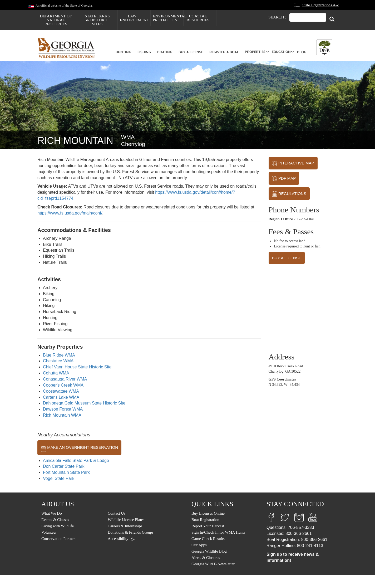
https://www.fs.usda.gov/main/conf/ (69, 213)
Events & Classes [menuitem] (55, 520)
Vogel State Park (58, 478)
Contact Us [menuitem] (116, 513)
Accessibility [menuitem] (118, 539)
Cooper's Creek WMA (63, 385)
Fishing (144, 52)
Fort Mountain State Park (66, 472)
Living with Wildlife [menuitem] (57, 526)
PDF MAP (284, 178)
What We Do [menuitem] (51, 513)
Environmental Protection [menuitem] (168, 18)
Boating (164, 52)
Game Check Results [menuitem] (208, 539)
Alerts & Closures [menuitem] (205, 557)
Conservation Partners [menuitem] (58, 539)
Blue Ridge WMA (59, 355)
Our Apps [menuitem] (199, 545)
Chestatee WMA (58, 361)
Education (281, 52)
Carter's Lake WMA (61, 397)
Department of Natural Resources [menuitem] (56, 20)
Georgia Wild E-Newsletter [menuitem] (213, 564)
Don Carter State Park (63, 466)
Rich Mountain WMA (62, 415)
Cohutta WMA (56, 373)
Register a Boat (224, 52)
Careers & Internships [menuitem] (125, 526)
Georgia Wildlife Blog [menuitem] (209, 551)
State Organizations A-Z (320, 5)
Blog (301, 52)
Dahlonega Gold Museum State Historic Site (84, 403)
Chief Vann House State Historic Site (77, 367)
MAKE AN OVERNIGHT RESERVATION (79, 448)
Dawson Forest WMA (63, 409)
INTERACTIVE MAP (293, 163)
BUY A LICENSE (286, 258)
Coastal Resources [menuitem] (197, 18)
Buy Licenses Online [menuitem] (208, 513)
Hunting (123, 52)
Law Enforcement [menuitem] (134, 18)
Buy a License (191, 52)
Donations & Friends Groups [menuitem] (131, 532)
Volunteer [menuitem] (49, 532)
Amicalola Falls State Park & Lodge (76, 460)
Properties (255, 52)
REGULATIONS (289, 194)
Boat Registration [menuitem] (205, 520)
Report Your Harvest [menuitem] (207, 526)
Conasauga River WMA (65, 379)
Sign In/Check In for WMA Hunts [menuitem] (218, 532)
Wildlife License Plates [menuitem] (126, 520)
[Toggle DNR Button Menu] (324, 47)
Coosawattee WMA (61, 391)
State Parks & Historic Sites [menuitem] (97, 20)
